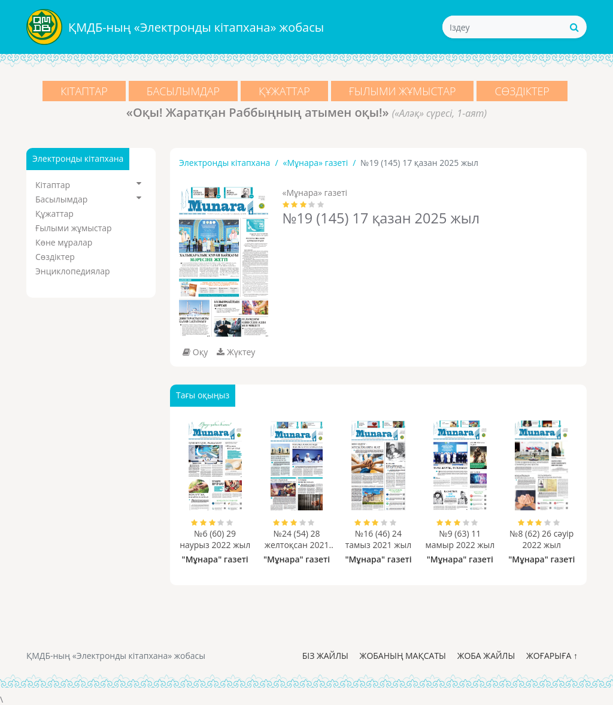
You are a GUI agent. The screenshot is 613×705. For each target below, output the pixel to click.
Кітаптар (84, 91)
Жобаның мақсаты (403, 655)
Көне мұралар (63, 242)
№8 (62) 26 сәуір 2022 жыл (541, 539)
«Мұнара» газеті (315, 162)
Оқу (195, 352)
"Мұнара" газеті (215, 559)
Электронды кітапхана (224, 162)
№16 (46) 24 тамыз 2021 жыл (378, 539)
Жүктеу (236, 352)
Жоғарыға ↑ (552, 655)
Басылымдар (183, 91)
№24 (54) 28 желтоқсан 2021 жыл (297, 539)
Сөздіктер (522, 91)
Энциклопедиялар (72, 271)
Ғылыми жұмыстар (402, 91)
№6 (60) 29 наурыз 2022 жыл (215, 539)
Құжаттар (284, 91)
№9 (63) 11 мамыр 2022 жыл (459, 539)
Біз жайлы (325, 655)
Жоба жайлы (486, 655)
